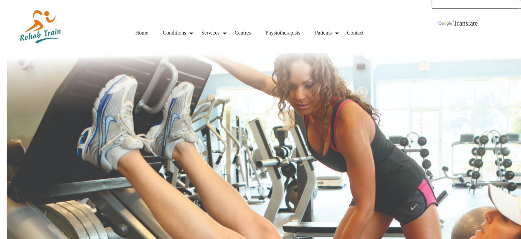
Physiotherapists (282, 33)
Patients (323, 33)
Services (210, 33)
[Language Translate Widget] (476, 4)
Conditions (174, 33)
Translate (458, 23)
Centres (243, 33)
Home (141, 33)
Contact (355, 33)
